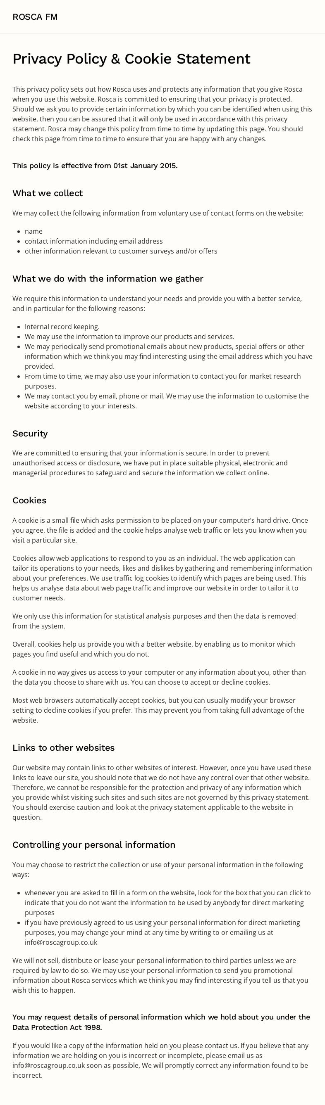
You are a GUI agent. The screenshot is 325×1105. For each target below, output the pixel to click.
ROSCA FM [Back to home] (35, 17)
